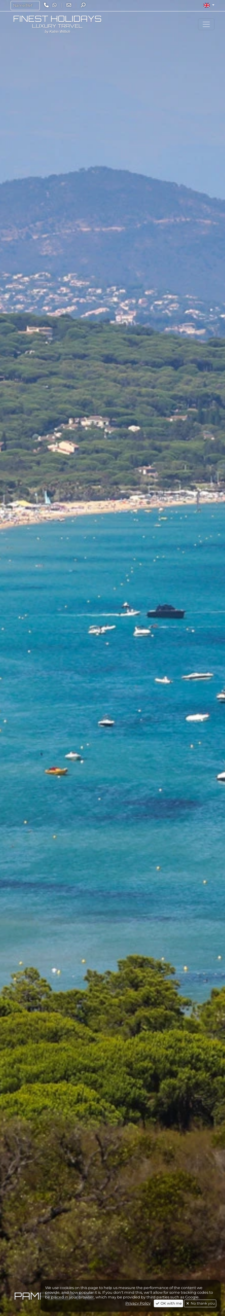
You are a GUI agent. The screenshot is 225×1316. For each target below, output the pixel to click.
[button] (209, 5)
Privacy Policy (138, 1303)
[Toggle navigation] (206, 24)
